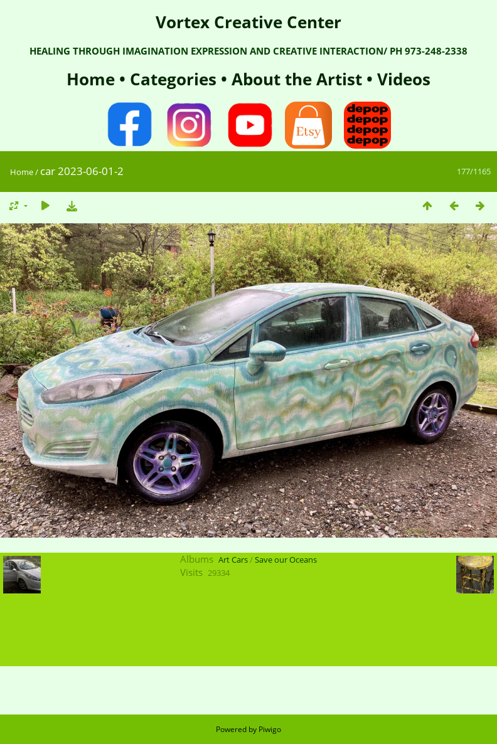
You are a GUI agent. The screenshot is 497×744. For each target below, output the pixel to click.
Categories (175, 79)
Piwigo (270, 729)
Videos (401, 79)
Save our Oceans (286, 559)
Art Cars (233, 559)
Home (93, 79)
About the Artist (296, 79)
